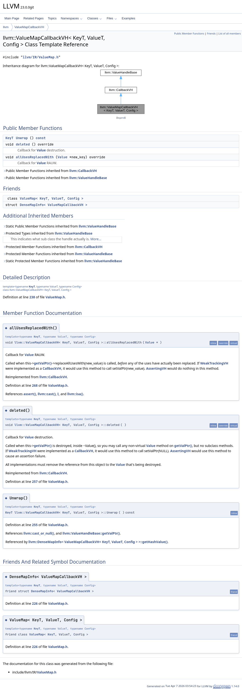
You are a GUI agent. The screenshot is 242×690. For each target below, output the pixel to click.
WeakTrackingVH (214, 363)
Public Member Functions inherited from (50, 170)
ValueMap (36, 634)
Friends (211, 33)
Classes (94, 18)
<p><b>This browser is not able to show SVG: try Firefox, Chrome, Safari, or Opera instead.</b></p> (121, 92)
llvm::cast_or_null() (38, 533)
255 (35, 525)
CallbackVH (52, 368)
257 (35, 481)
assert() (29, 394)
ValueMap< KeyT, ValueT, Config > (51, 198)
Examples (128, 18)
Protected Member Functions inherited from (53, 246)
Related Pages (33, 18)
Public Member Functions (189, 33)
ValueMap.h (55, 297)
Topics (52, 18)
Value (41, 150)
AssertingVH (156, 368)
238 (32, 297)
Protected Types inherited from (47, 233)
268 (35, 385)
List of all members (229, 33)
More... (96, 239)
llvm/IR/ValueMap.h (40, 57)
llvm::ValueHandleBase (88, 178)
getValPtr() (43, 363)
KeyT (9, 138)
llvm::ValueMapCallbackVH (36, 342)
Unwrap (22, 138)
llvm (6, 27)
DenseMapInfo (42, 591)
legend (121, 117)
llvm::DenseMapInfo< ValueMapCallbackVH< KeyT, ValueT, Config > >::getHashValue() (98, 542)
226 (35, 603)
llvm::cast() (47, 394)
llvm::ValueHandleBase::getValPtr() (91, 533)
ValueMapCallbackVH (29, 27)
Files (112, 18)
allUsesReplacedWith (35, 157)
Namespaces (71, 18)
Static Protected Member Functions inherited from (62, 261)
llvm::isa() (75, 394)
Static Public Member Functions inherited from (59, 226)
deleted (23, 144)
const (41, 138)
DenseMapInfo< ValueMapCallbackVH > (53, 205)
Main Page (11, 18)
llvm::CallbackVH (83, 170)
